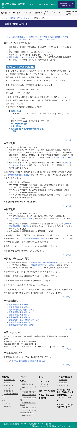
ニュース (27, 13)
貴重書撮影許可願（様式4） (20, 312)
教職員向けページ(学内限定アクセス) (65, 405)
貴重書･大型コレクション (20, 18)
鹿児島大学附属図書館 (13, 5)
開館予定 (7, 383)
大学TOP (31, 4)
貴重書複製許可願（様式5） (20, 315)
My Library (7, 406)
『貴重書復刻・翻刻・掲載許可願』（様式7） (48, 262)
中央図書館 (63, 380)
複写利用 (43, 37)
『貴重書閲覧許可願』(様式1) (17, 175)
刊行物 (37, 13)
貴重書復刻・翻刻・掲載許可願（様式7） (25, 320)
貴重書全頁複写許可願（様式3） (22, 310)
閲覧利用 (33, 37)
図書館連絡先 (8, 391)
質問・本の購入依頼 (71, 12)
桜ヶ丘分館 (63, 383)
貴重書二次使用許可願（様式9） (22, 325)
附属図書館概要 (27, 384)
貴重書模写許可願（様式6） (20, 317)
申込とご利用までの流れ (17, 37)
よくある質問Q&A (50, 426)
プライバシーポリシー (65, 426)
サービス (16, 13)
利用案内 (4, 13)
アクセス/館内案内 (42, 4)
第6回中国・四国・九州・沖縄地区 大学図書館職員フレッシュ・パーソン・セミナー (65, 395)
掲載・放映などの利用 (59, 37)
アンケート (8, 403)
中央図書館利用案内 (29, 392)
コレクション (48, 12)
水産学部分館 (63, 385)
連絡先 (48, 424)
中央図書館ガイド (28, 415)
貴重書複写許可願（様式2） (20, 307)
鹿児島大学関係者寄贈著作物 (47, 396)
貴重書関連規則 (51, 39)
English (53, 4)
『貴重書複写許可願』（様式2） (22, 218)
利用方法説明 (8, 385)
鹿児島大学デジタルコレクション (22, 57)
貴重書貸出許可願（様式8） (20, 322)
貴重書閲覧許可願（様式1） (20, 305)
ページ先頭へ (67, 140)
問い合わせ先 (36, 39)
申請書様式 (23, 39)
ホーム (5, 18)
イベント (60, 13)
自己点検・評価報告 (29, 408)
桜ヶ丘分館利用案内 (29, 395)
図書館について (9, 380)
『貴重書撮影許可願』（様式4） (35, 238)
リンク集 (7, 388)
